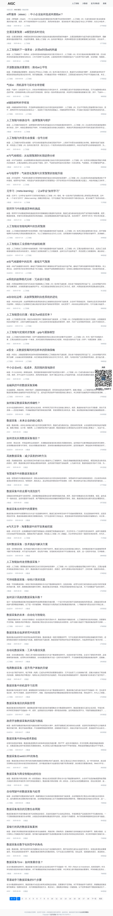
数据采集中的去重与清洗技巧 (23, 491)
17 (83, 899)
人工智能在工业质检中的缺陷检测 (26, 243)
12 (61, 899)
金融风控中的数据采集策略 (22, 385)
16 (79, 899)
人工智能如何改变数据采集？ (23, 561)
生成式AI (10, 255)
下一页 (94, 899)
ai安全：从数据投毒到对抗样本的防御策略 (31, 349)
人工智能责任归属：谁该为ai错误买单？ (29, 314)
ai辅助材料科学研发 (18, 102)
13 (65, 899)
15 (74, 899)
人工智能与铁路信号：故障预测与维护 (28, 120)
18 (88, 899)
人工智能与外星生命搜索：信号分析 (27, 137)
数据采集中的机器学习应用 (22, 685)
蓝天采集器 (95, 3)
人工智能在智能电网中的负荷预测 (26, 226)
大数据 (84, 3)
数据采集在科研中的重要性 (22, 508)
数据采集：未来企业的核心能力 (25, 420)
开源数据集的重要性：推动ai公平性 (27, 67)
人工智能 (75, 3)
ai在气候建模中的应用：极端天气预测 (28, 261)
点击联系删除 (84, 912)
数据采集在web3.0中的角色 (22, 756)
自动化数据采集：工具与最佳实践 (26, 650)
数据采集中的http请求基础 (22, 738)
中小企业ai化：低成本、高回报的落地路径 (31, 367)
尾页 (100, 899)
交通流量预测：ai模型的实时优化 (26, 31)
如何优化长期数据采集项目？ (23, 438)
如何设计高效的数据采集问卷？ (25, 597)
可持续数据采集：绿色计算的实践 (26, 579)
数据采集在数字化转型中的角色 (25, 844)
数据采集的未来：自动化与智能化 (26, 614)
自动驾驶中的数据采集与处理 (23, 791)
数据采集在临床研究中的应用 (23, 632)
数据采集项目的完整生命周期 (23, 809)
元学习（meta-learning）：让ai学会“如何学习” (33, 190)
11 (56, 899)
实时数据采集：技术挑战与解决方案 (27, 544)
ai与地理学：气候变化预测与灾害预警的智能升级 (35, 173)
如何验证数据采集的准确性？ (23, 402)
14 (70, 899)
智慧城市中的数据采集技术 (22, 473)
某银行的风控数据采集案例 (22, 826)
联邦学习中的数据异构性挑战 (23, 208)
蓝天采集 (53, 914)
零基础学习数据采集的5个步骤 (24, 879)
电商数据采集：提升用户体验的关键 (27, 667)
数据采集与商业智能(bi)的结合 (24, 773)
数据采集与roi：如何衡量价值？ (25, 862)
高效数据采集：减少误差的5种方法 (27, 455)
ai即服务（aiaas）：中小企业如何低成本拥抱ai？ (35, 14)
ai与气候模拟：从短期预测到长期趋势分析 (31, 155)
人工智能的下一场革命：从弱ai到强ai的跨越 (32, 49)
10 (52, 899)
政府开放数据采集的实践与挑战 (25, 720)
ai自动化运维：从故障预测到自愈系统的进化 (32, 296)
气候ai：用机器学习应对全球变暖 (26, 84)
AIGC (8, 61)
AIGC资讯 (17, 10)
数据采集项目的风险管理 (21, 703)
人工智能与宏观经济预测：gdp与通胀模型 (31, 332)
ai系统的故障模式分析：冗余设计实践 (28, 279)
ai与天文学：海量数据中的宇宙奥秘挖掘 (29, 526)
